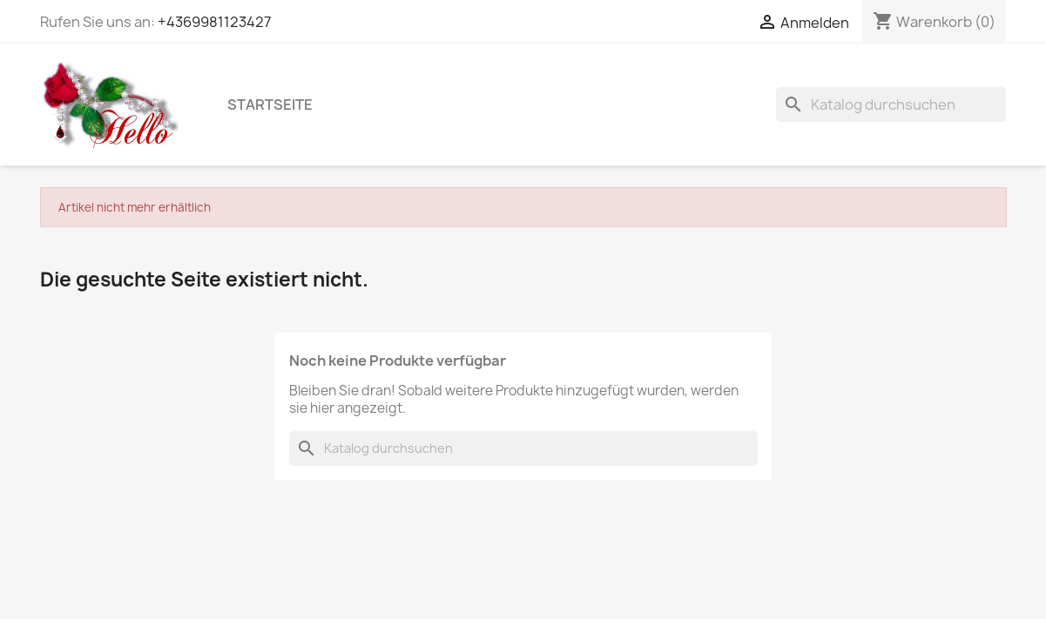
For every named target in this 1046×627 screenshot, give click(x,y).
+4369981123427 (214, 21)
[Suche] (891, 104)
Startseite (270, 104)
